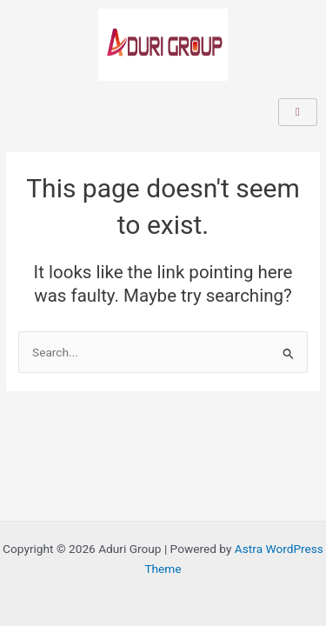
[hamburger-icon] (297, 112)
